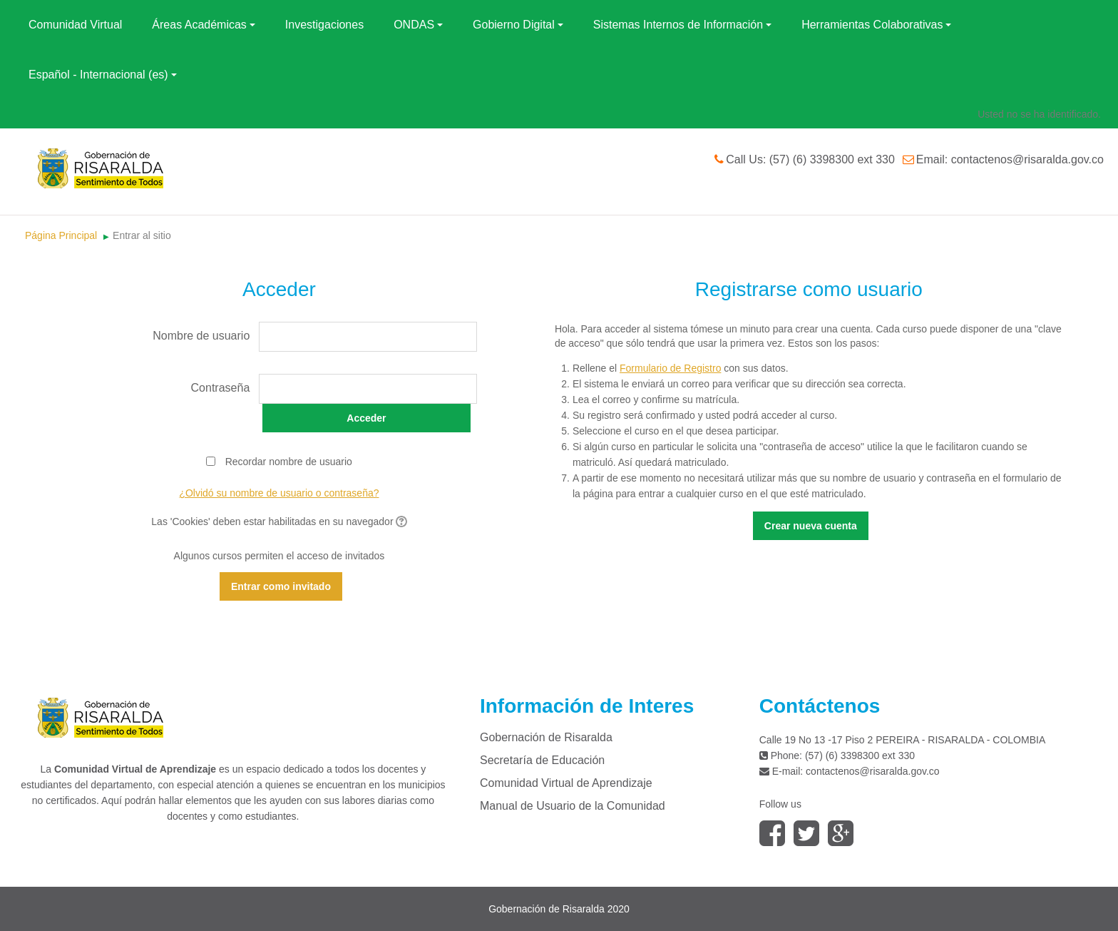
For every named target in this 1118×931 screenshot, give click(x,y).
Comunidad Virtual (75, 25)
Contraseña (220, 388)
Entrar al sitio (142, 235)
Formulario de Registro (670, 368)
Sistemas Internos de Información (682, 25)
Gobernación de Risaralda (546, 737)
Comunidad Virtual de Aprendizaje (566, 783)
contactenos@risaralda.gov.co (873, 771)
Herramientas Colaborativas (876, 25)
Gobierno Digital (518, 25)
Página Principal (61, 235)
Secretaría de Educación (542, 760)
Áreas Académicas (203, 25)
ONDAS (418, 25)
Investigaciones (324, 25)
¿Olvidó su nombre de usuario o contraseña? (279, 493)
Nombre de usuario (201, 336)
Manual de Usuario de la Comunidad (572, 806)
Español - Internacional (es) (103, 74)
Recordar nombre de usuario (288, 461)
